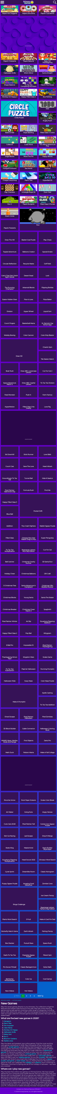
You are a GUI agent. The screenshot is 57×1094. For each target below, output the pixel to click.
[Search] (55, 2)
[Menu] (2, 2)
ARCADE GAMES (5, 1000)
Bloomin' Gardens (10, 1039)
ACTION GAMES (16, 1000)
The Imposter (9, 1025)
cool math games (44, 1056)
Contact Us (19, 1089)
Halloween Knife (10, 1032)
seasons (38, 1062)
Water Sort (8, 1034)
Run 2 (6, 1036)
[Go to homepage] (28, 2)
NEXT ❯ (40, 996)
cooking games (30, 1054)
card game (10, 1061)
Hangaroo (7, 1021)
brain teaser (21, 1061)
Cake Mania (8, 1028)
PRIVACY (38, 1089)
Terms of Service (29, 1089)
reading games (24, 1057)
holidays (29, 1062)
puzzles (42, 1057)
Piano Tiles (7, 1023)
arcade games (14, 1047)
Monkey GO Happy (11, 1030)
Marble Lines (8, 1041)
